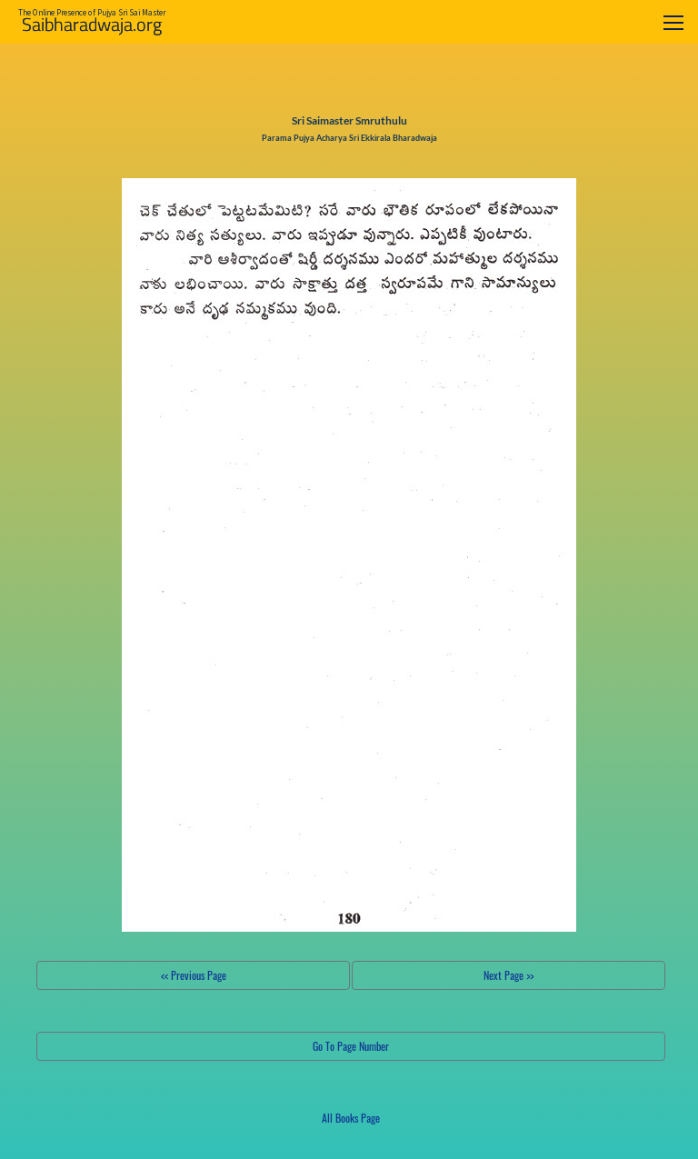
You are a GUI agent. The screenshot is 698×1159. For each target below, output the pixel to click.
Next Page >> (508, 975)
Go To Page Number (351, 1046)
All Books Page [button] (351, 1117)
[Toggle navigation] (673, 22)
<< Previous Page (193, 975)
